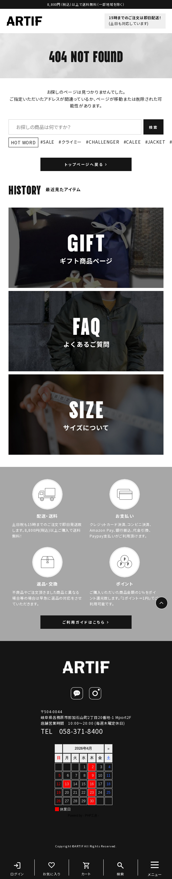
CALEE (133, 142)
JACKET (156, 142)
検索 (153, 127)
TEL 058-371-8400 (72, 731)
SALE (48, 142)
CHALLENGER (104, 142)
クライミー (71, 142)
